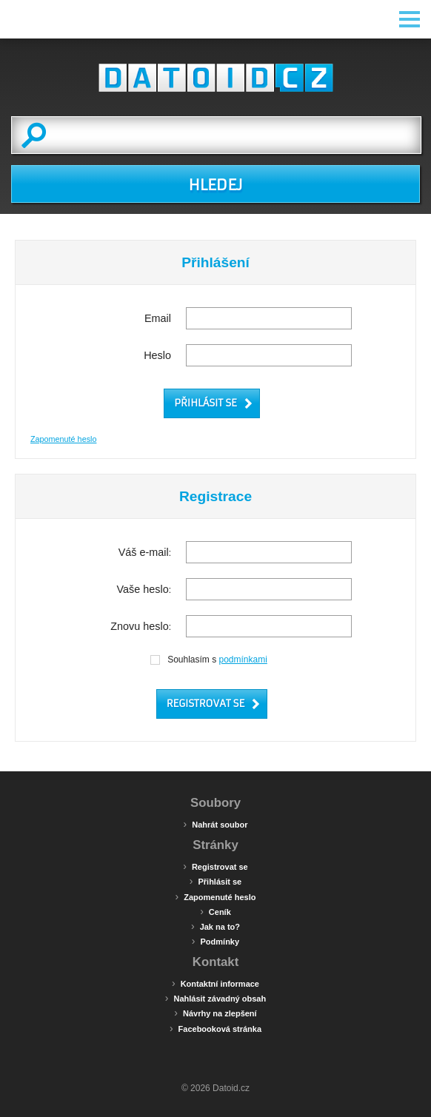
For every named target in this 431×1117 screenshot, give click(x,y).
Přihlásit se (215, 881)
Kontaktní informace (215, 983)
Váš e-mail (143, 552)
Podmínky (215, 941)
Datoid (215, 78)
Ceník (215, 911)
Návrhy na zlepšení (215, 1013)
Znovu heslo (139, 626)
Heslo (157, 355)
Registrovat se (215, 866)
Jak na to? (215, 926)
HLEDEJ (215, 185)
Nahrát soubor (216, 824)
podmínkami (243, 659)
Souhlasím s (208, 659)
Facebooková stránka (215, 1028)
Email (157, 318)
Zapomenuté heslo (63, 439)
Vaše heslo (143, 589)
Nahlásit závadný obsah (215, 998)
